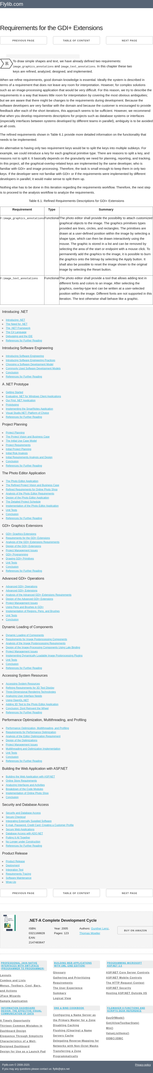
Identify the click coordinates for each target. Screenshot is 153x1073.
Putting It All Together (18, 837)
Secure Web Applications (20, 829)
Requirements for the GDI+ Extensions (28, 537)
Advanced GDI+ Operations (21, 586)
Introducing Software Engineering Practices (30, 360)
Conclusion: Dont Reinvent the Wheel (27, 708)
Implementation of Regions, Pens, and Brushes (33, 611)
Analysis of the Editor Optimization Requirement (33, 736)
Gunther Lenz (100, 928)
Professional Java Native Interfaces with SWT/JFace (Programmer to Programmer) (22, 966)
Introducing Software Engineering (25, 356)
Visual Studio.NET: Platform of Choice (27, 412)
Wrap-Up (11, 882)
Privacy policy (143, 1064)
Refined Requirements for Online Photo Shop (32, 489)
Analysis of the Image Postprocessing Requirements (35, 643)
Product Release (15, 861)
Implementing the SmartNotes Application (29, 408)
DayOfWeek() (115, 1017)
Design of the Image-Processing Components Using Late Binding (43, 647)
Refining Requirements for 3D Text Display (30, 687)
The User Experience (68, 988)
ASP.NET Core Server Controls (128, 972)
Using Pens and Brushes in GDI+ (25, 607)
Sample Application (14, 1001)
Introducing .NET (15, 319)
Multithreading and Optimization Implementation (33, 748)
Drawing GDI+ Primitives (20, 558)
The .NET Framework (18, 328)
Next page (129, 40)
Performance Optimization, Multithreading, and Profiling (37, 727)
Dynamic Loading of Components (25, 635)
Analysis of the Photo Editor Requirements (30, 493)
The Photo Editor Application (22, 481)
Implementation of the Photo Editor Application (32, 505)
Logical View (62, 998)
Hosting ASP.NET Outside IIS (126, 993)
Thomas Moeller (89, 933)
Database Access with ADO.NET (24, 833)
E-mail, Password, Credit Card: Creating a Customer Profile (40, 825)
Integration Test (14, 869)
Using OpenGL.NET (17, 700)
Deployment (13, 865)
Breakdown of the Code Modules (24, 788)
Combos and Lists (13, 980)
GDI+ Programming (17, 554)
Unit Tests (11, 509)
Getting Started (14, 392)
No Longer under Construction (23, 841)
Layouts (5, 975)
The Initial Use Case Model (21, 440)
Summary (59, 993)
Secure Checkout (16, 816)
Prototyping (12, 404)
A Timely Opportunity (15, 1020)
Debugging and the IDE (19, 336)
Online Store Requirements (21, 780)
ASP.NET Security (118, 988)
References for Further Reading (24, 340)
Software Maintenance (18, 877)
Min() (109, 1027)
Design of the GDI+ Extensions (23, 546)
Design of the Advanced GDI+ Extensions (29, 598)
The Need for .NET (16, 323)
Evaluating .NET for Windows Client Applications (33, 396)
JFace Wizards (10, 995)
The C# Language (16, 332)
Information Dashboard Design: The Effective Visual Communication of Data (21, 1011)
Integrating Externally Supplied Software (29, 821)
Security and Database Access (23, 812)
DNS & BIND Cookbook (69, 1008)
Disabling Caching (66, 1025)
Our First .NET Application (21, 400)
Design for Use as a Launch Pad (23, 1051)
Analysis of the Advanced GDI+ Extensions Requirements (38, 594)
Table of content (76, 40)
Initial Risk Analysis (17, 453)
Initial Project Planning (18, 448)
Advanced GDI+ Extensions (21, 590)
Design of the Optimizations (21, 740)
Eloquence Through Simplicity (21, 1035)
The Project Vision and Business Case (28, 436)
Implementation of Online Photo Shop (27, 792)
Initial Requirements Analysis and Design (29, 457)
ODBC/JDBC (114, 1038)
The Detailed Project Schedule (23, 501)
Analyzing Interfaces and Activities (25, 784)
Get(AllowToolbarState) (122, 1022)
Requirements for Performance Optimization (31, 732)
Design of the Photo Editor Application (27, 497)
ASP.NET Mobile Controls (124, 977)
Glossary (59, 972)
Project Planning (15, 432)
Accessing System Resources (23, 683)
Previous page (23, 40)
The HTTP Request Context (125, 982)
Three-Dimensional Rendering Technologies (31, 691)
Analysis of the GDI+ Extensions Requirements (32, 542)
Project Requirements (18, 444)
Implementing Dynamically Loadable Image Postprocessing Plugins (44, 655)
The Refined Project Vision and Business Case (32, 485)
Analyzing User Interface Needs (24, 695)
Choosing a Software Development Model (29, 364)
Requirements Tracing (18, 873)
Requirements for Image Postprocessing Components (36, 639)
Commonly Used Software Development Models (33, 368)
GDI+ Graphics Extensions (21, 533)
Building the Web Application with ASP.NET (30, 776)
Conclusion (12, 372)
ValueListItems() (117, 1033)
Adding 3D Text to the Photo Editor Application (32, 704)
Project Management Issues (22, 550)
